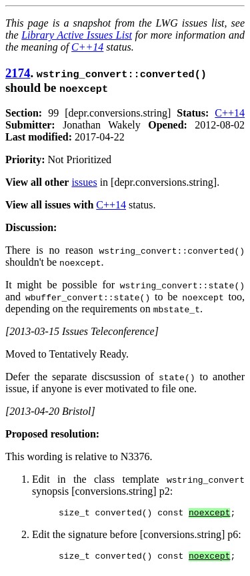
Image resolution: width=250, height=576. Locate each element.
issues (84, 182)
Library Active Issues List (76, 35)
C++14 (87, 47)
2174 (17, 73)
